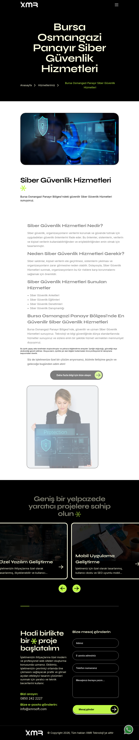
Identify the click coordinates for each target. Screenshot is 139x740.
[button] (63, 588)
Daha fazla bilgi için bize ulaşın (79, 375)
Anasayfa (26, 85)
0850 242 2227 (31, 698)
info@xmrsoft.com (33, 709)
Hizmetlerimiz (46, 85)
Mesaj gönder (98, 709)
